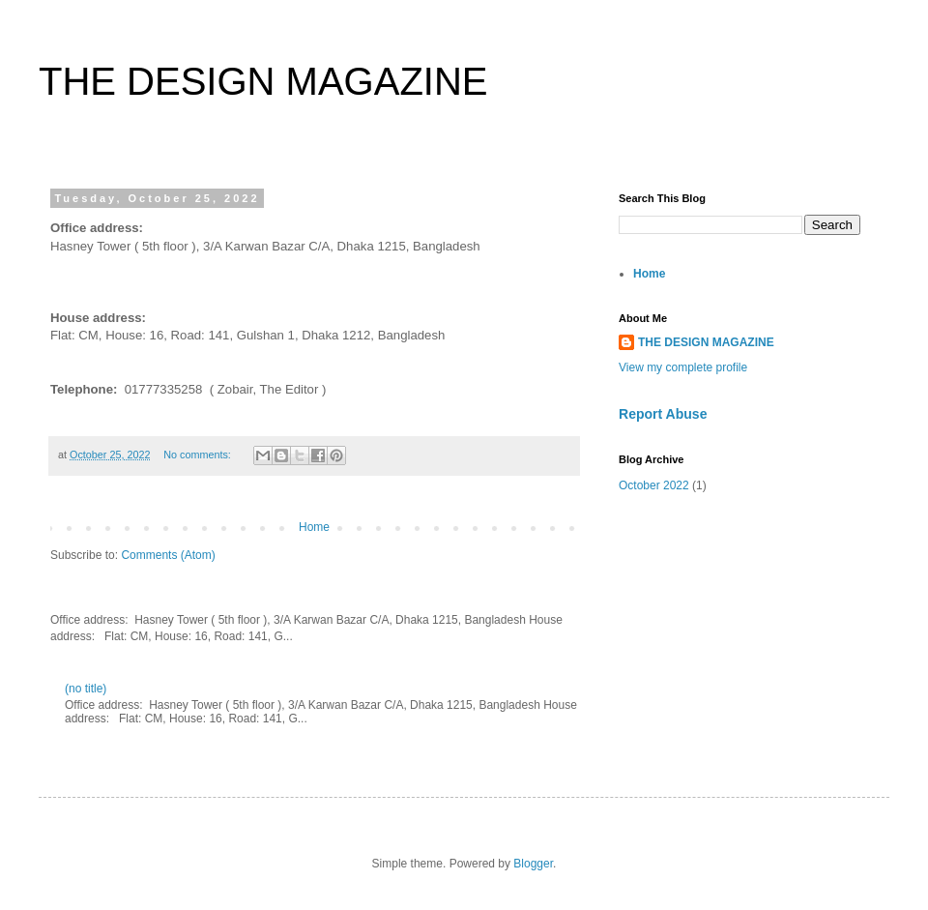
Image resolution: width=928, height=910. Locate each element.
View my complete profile (683, 367)
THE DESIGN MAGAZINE (706, 342)
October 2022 (654, 485)
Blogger (533, 863)
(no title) (85, 688)
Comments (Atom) (168, 555)
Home (314, 527)
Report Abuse (663, 414)
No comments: (198, 454)
